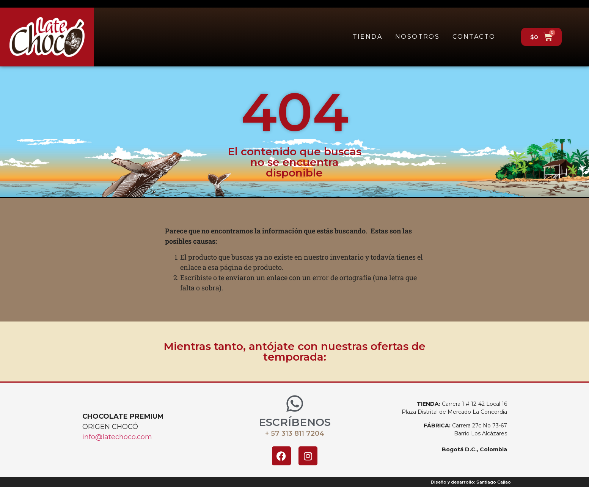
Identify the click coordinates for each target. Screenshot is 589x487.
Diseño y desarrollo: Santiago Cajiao (471, 482)
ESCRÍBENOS (295, 422)
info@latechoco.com (117, 437)
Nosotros (417, 36)
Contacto (473, 36)
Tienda (367, 36)
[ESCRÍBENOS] (294, 403)
